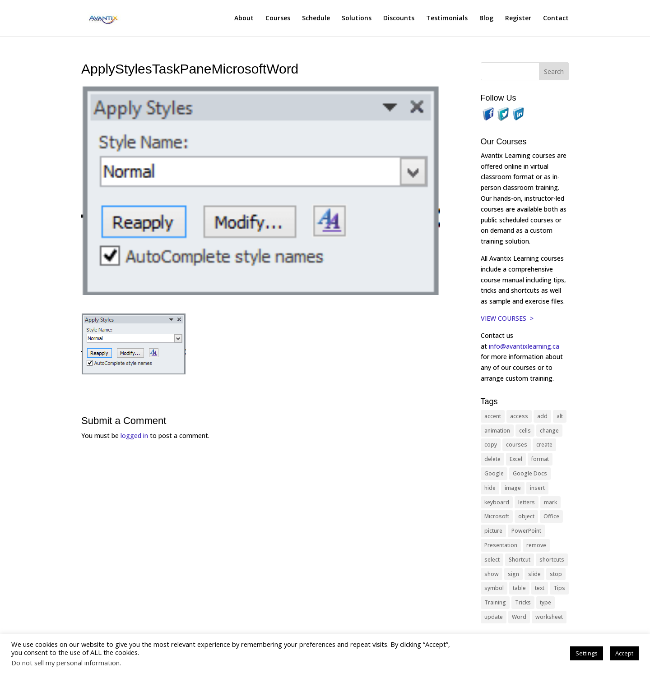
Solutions (356, 18)
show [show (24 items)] (491, 574)
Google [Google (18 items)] (494, 473)
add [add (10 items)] (542, 416)
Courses (277, 18)
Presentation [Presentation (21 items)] (500, 545)
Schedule (316, 18)
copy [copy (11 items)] (490, 444)
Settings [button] (587, 653)
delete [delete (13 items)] (492, 459)
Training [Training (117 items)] (495, 602)
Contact (556, 18)
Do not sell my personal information (65, 662)
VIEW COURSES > (507, 318)
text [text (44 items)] (539, 588)
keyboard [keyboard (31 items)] (496, 502)
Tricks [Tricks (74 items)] (523, 602)
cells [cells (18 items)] (525, 430)
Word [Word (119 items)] (519, 617)
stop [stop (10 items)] (556, 574)
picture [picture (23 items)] (493, 531)
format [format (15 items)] (540, 459)
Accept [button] (624, 653)
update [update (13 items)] (493, 617)
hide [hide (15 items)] (490, 488)
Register (518, 18)
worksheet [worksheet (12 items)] (549, 617)
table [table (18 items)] (519, 588)
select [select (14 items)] (492, 559)
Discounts (398, 18)
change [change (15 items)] (549, 430)
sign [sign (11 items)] (513, 574)
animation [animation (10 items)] (497, 430)
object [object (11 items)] (526, 516)
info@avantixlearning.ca (525, 346)
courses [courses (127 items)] (516, 444)
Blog (486, 18)
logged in (134, 435)
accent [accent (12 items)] (492, 416)
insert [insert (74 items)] (537, 488)
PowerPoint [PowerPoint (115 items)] (526, 531)
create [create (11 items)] (544, 444)
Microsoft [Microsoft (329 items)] (496, 516)
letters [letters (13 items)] (526, 502)
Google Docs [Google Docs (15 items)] (530, 473)
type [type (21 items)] (545, 602)
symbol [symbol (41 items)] (494, 588)
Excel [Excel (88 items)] (516, 459)
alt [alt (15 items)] (560, 416)
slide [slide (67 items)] (534, 574)
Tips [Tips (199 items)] (559, 588)
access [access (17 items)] (519, 416)
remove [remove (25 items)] (536, 545)
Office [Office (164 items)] (551, 516)
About (244, 18)
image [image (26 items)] (513, 488)
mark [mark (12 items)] (550, 502)
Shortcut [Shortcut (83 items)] (519, 559)
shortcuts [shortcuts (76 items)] (551, 559)
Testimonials (447, 18)
